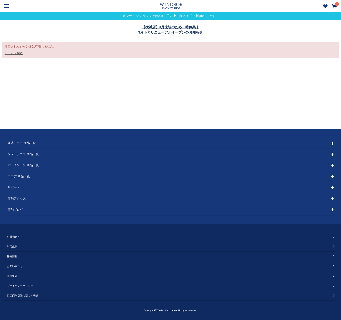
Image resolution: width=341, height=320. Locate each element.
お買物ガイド (15, 236)
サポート (14, 187)
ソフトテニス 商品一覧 (23, 154)
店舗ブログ (15, 209)
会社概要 (12, 276)
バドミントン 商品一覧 (23, 165)
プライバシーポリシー (20, 285)
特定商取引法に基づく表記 (22, 295)
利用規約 (12, 246)
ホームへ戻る (14, 53)
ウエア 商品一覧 (19, 176)
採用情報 (12, 256)
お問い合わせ (15, 266)
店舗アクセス (17, 198)
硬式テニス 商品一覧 (22, 143)
